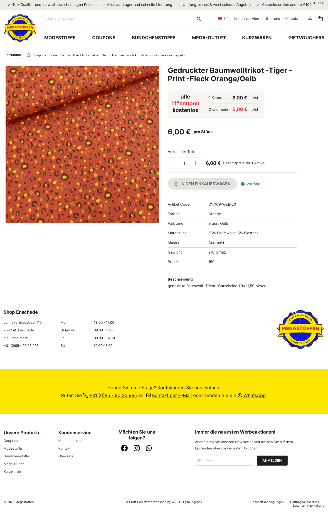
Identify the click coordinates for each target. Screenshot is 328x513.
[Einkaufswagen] (320, 19)
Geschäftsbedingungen (267, 502)
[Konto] (310, 19)
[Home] (28, 55)
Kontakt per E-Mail (169, 395)
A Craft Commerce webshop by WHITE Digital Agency (164, 502)
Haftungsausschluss (304, 502)
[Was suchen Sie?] (124, 19)
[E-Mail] (224, 461)
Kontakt (291, 18)
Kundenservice (246, 18)
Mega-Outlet (209, 37)
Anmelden (272, 461)
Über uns (272, 18)
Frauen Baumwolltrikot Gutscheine (74, 55)
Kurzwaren (257, 37)
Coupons (104, 37)
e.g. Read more (16, 338)
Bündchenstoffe (153, 37)
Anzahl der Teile (181, 151)
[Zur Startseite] (22, 28)
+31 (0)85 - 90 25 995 (21, 346)
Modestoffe (60, 37)
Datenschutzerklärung (308, 505)
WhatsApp (252, 395)
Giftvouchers (306, 37)
